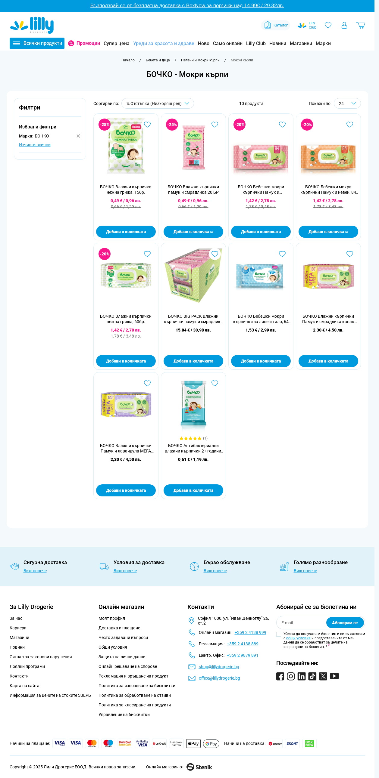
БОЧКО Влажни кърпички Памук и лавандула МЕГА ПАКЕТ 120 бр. (126, 448)
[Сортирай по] (157, 103)
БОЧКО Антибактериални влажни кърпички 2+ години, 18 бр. (193, 448)
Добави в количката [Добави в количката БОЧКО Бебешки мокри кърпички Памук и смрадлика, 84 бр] (261, 231)
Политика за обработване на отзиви (135, 695)
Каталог (275, 25)
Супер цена (117, 43)
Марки (323, 43)
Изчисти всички (35, 144)
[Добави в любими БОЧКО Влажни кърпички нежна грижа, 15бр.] (147, 125)
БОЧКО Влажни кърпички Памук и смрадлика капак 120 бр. (328, 319)
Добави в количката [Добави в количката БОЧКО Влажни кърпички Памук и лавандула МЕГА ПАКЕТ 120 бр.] (126, 490)
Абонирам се (345, 622)
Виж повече (35, 570)
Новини (277, 43)
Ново (203, 43)
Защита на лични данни (122, 656)
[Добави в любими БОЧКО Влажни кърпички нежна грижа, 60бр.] (147, 254)
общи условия (298, 638)
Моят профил (112, 618)
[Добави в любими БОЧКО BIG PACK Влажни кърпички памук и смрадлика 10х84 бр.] (215, 254)
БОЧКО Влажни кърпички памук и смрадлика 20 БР (193, 189)
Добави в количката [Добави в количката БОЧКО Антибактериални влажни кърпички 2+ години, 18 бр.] (193, 490)
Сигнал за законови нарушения (41, 656)
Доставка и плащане (119, 627)
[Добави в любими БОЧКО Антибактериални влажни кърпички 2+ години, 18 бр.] (215, 383)
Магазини (301, 43)
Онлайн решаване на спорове (128, 666)
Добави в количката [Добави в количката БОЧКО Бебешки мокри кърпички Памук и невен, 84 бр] (328, 231)
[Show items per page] (347, 103)
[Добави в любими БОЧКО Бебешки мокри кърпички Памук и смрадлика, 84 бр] (282, 125)
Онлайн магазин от (179, 767)
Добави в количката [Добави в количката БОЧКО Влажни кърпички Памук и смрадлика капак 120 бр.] (328, 361)
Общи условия (113, 647)
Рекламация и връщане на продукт (134, 676)
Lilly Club (256, 43)
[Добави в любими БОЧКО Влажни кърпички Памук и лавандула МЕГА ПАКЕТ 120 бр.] (147, 383)
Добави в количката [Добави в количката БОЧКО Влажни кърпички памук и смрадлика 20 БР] (193, 231)
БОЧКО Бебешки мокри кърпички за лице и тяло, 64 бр (261, 319)
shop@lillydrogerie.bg (219, 666)
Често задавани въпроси (123, 637)
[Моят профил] (344, 25)
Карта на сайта (24, 685)
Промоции (88, 43)
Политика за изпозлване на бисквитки (137, 685)
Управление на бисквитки (124, 714)
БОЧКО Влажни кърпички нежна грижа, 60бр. (126, 319)
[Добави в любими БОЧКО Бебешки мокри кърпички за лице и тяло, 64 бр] (282, 254)
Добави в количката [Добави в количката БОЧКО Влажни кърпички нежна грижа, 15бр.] (126, 231)
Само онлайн (228, 43)
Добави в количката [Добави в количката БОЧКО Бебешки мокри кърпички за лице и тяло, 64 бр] (261, 361)
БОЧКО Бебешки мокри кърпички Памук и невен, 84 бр (328, 189)
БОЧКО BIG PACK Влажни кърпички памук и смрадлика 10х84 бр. (193, 319)
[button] (50, 111)
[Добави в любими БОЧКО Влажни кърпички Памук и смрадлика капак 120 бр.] (350, 254)
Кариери (18, 627)
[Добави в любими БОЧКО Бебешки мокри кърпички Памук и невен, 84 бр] (350, 125)
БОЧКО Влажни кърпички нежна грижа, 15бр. (126, 189)
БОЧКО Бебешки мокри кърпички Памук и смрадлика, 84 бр (261, 189)
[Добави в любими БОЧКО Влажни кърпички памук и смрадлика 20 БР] (215, 125)
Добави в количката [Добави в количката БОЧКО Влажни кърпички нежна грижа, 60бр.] (126, 361)
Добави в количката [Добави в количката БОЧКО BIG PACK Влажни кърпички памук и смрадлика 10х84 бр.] (193, 361)
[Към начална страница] (128, 60)
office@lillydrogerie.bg (219, 678)
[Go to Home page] (32, 25)
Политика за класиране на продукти (135, 704)
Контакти (19, 676)
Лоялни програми (27, 666)
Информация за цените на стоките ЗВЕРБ (50, 695)
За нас (16, 618)
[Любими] (328, 25)
